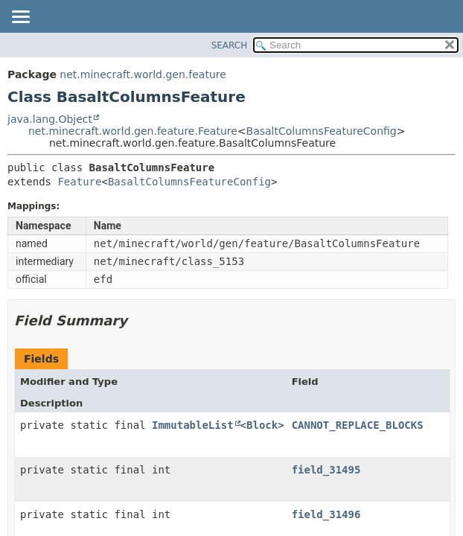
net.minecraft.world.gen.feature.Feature (132, 131)
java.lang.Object (49, 119)
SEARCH (229, 45)
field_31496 (326, 514)
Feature (79, 182)
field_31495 (326, 470)
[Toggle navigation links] (20, 17)
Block (262, 425)
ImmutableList (193, 425)
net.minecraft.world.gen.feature (143, 74)
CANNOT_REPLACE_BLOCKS (358, 425)
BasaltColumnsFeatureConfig (321, 131)
